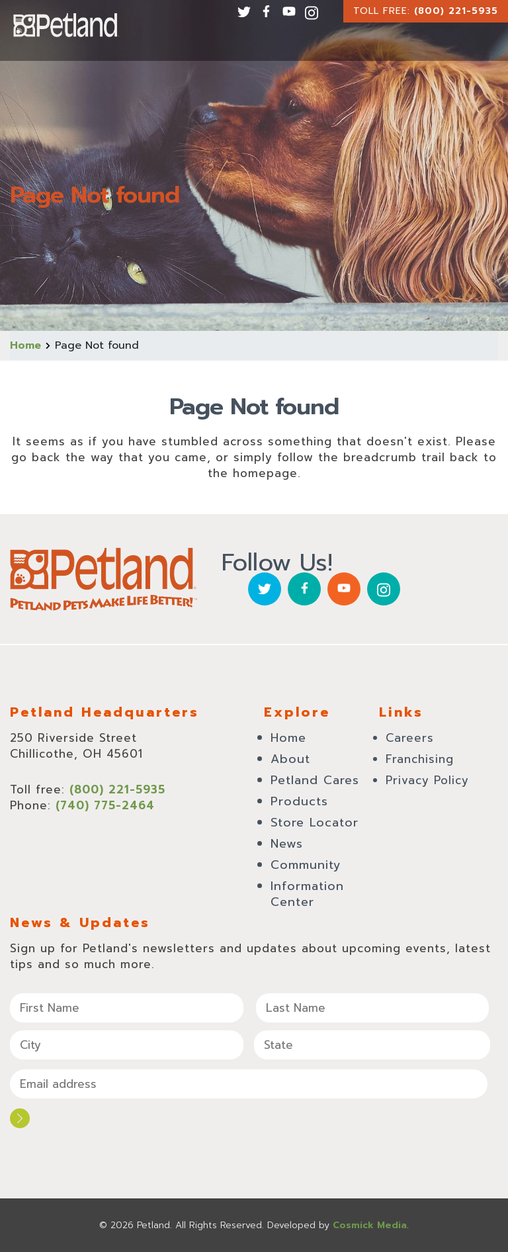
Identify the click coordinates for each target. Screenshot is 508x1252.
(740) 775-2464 (105, 805)
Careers (410, 737)
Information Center (307, 894)
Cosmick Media (370, 1225)
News (287, 843)
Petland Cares (315, 780)
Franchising (420, 759)
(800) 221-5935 (456, 11)
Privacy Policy (427, 780)
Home (25, 345)
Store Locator (315, 822)
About (290, 759)
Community (306, 865)
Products (299, 801)
